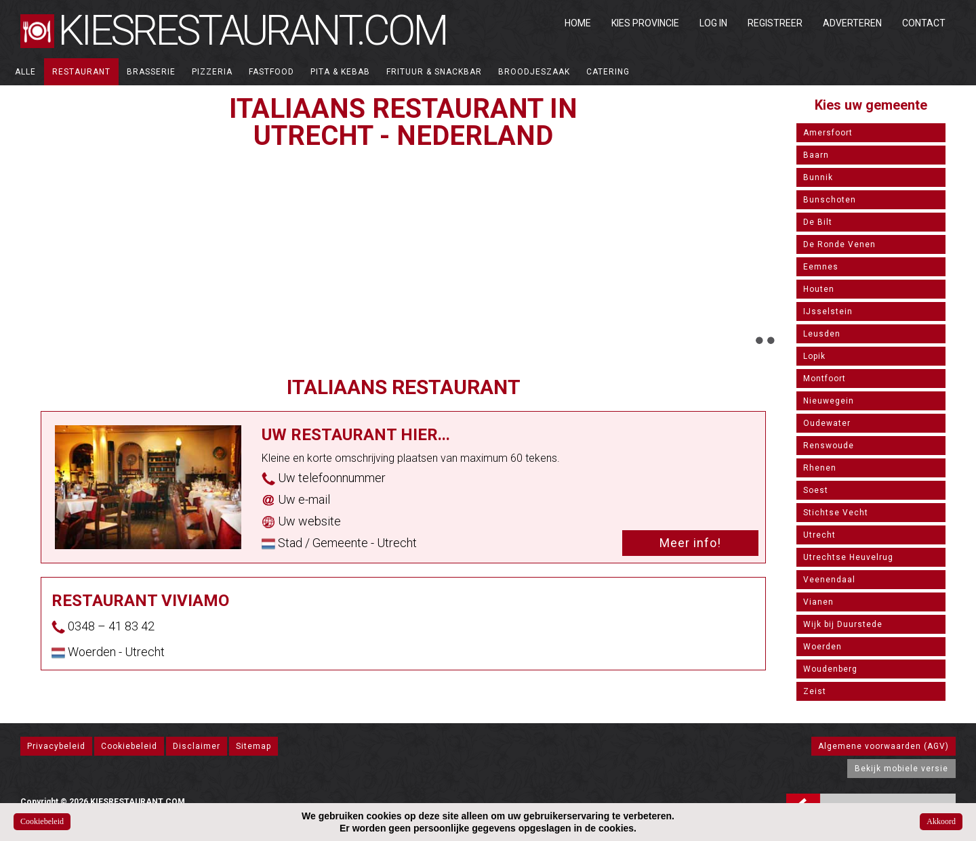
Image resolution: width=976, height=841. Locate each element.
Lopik (814, 356)
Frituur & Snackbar (434, 72)
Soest (815, 490)
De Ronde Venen (839, 244)
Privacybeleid (56, 746)
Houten (818, 289)
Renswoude (828, 445)
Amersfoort (828, 132)
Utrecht (819, 535)
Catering (608, 72)
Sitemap (253, 746)
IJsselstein (828, 311)
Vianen (818, 602)
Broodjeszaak (534, 72)
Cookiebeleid (129, 746)
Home (578, 23)
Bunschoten (829, 199)
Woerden (822, 646)
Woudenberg (830, 669)
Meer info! (690, 543)
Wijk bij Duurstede (842, 624)
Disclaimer (196, 746)
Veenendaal (829, 579)
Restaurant (81, 72)
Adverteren (852, 23)
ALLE (25, 72)
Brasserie (151, 72)
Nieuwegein (828, 401)
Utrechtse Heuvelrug (848, 557)
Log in (713, 23)
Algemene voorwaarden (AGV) (883, 746)
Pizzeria (212, 72)
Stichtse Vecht (835, 512)
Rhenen (819, 468)
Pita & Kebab (340, 72)
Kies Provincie (645, 23)
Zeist (814, 691)
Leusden (821, 334)
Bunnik (818, 177)
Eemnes (820, 267)
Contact (924, 23)
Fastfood (271, 72)
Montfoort (824, 378)
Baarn (816, 155)
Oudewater (827, 423)
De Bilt (817, 222)
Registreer (775, 23)
